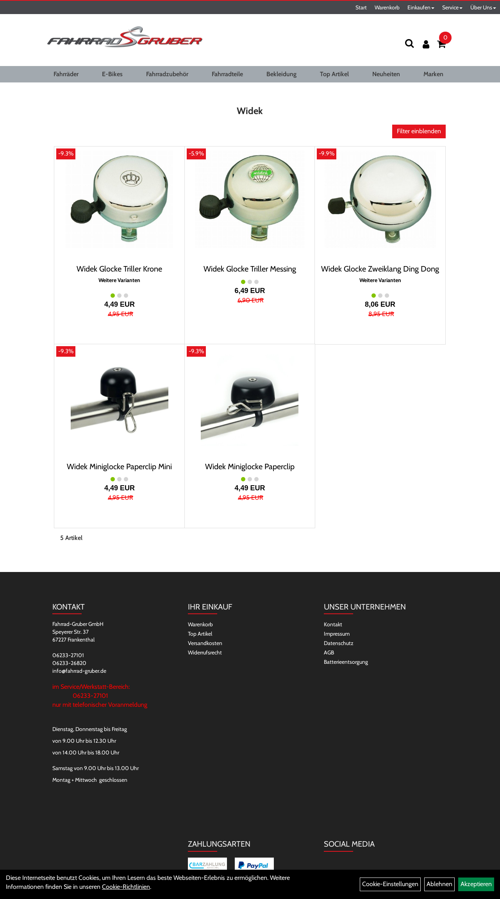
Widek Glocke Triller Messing (250, 268)
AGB (329, 652)
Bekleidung (281, 74)
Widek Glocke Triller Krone (119, 268)
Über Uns (483, 7)
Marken (433, 74)
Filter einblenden (419, 131)
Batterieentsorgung (346, 661)
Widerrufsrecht (205, 652)
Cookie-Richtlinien (126, 886)
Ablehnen (439, 884)
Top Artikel (334, 74)
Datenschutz (339, 643)
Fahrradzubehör (167, 74)
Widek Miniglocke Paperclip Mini (119, 466)
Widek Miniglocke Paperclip (250, 466)
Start (361, 7)
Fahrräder (66, 74)
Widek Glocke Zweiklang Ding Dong (380, 268)
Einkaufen (420, 7)
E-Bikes (112, 74)
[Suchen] (409, 43)
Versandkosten (205, 643)
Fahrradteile (227, 74)
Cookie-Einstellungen (390, 884)
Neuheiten (386, 74)
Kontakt (333, 624)
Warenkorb (387, 7)
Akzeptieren (476, 884)
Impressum (337, 633)
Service (452, 7)
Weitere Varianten (119, 280)
